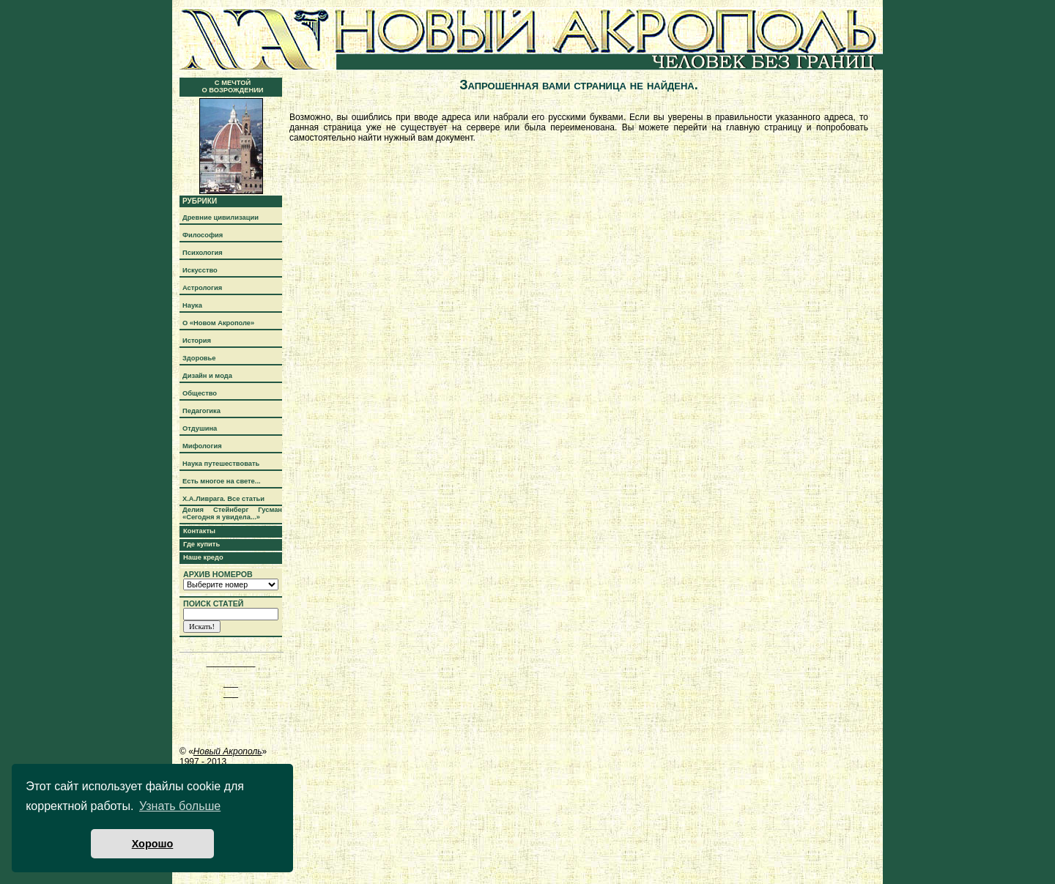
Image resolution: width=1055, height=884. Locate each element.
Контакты (199, 531)
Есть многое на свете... (221, 481)
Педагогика (201, 411)
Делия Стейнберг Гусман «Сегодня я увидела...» (232, 513)
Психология (202, 252)
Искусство (200, 270)
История (196, 340)
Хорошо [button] (153, 844)
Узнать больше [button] (180, 806)
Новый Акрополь (227, 751)
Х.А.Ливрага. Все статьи (223, 498)
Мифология (202, 446)
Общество (199, 393)
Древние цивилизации (220, 217)
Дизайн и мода (207, 375)
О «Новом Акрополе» (218, 323)
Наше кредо (203, 557)
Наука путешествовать (220, 463)
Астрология (202, 287)
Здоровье (199, 358)
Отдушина (199, 428)
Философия (202, 235)
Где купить (201, 544)
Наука (192, 305)
